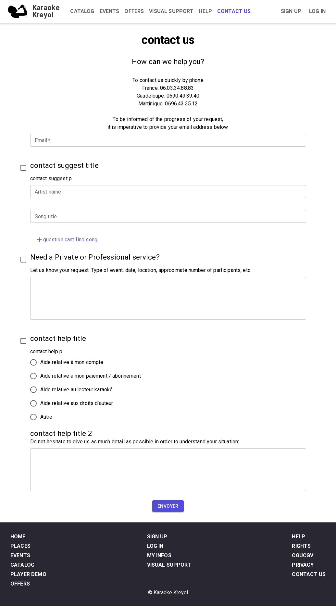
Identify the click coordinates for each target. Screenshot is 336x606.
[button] (168, 240)
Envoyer (168, 506)
